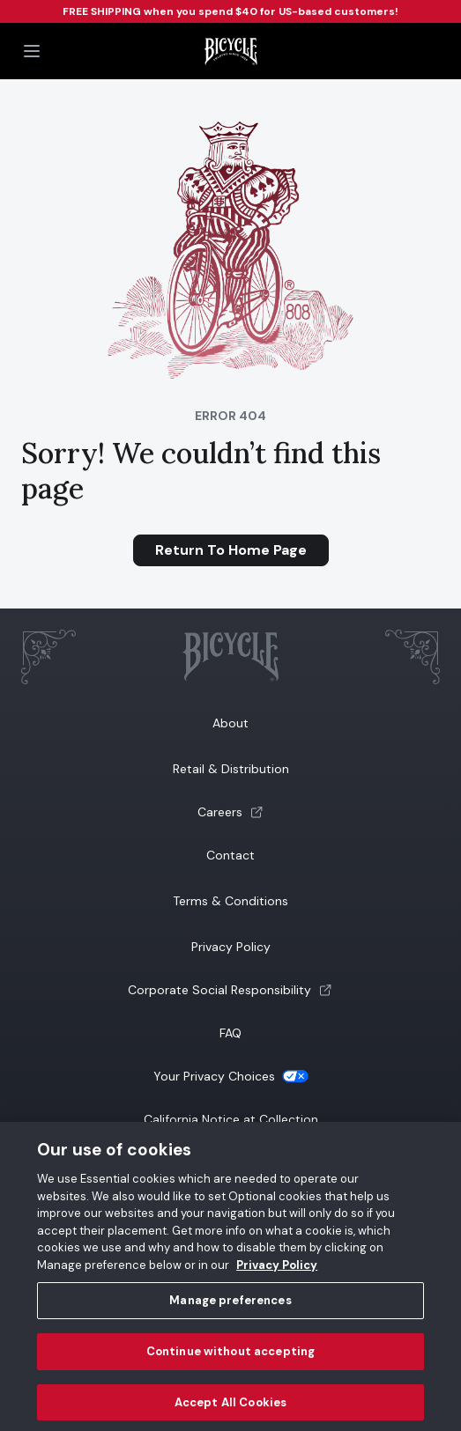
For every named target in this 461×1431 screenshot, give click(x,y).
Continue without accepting (230, 1359)
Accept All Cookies (230, 1409)
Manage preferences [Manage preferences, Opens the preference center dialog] (230, 1308)
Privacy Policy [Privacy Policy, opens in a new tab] (276, 1272)
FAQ (230, 1033)
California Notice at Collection (231, 1119)
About (230, 723)
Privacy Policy (231, 947)
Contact (230, 855)
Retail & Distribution (231, 769)
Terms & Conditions (230, 901)
